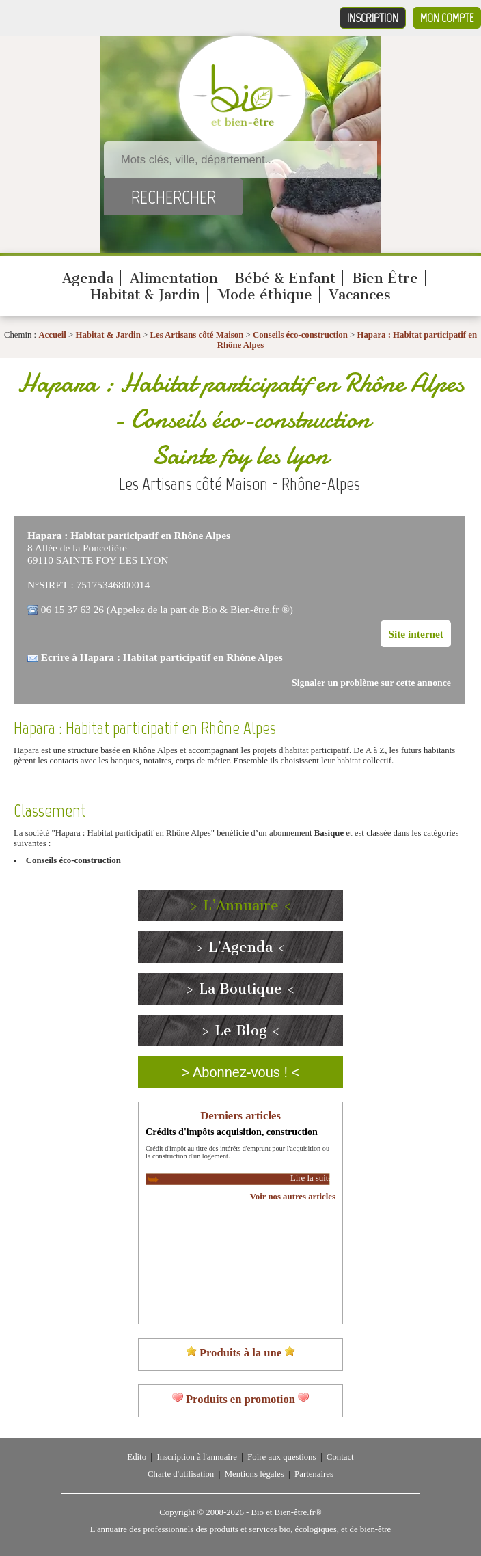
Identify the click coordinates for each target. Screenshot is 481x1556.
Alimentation (174, 278)
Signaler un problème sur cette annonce (371, 683)
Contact (340, 1457)
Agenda (87, 278)
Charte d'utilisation (181, 1474)
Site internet (415, 634)
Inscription (372, 18)
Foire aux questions (281, 1457)
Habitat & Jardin (145, 294)
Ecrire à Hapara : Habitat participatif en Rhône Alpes (162, 657)
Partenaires (313, 1474)
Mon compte (446, 18)
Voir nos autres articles (292, 1196)
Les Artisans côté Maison (196, 335)
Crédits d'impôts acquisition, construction (232, 1131)
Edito (136, 1457)
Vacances (360, 294)
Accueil (52, 335)
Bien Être (385, 278)
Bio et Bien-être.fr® (286, 1512)
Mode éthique (264, 294)
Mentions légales (254, 1474)
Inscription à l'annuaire (196, 1457)
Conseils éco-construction (300, 335)
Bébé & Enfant (284, 278)
